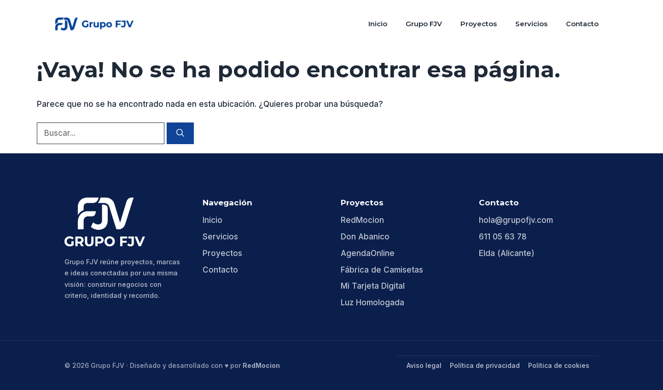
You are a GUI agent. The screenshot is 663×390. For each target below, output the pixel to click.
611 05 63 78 (503, 236)
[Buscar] (180, 133)
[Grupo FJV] (104, 222)
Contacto (582, 23)
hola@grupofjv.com (516, 220)
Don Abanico (365, 236)
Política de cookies (558, 365)
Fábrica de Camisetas (382, 269)
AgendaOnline (368, 253)
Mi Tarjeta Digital (373, 286)
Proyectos (478, 23)
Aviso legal (424, 365)
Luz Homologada (372, 302)
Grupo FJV (424, 23)
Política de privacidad (485, 365)
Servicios (531, 23)
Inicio (377, 23)
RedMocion (362, 220)
